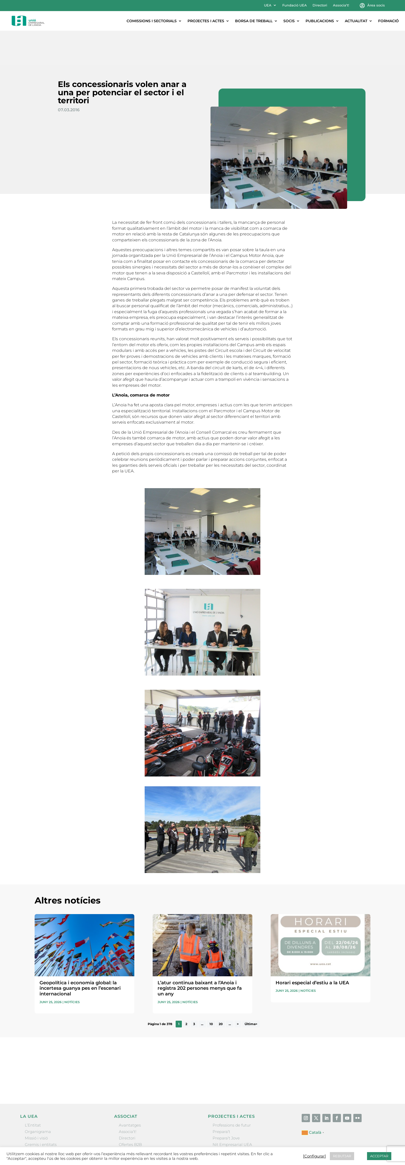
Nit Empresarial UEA (232, 1110)
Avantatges (130, 1091)
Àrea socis (376, 5)
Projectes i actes (206, 21)
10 (211, 990)
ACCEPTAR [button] (379, 1156)
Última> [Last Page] (251, 990)
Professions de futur (232, 1091)
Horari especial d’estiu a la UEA (312, 949)
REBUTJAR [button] (342, 1156)
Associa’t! (341, 5)
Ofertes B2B (130, 1110)
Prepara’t (221, 1097)
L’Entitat (33, 1091)
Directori (320, 5)
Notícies (72, 968)
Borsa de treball (253, 21)
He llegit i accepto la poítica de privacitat (276, 1039)
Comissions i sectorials (152, 21)
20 (221, 990)
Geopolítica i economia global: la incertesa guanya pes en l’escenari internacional (80, 954)
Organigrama (38, 1097)
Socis (289, 21)
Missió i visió (36, 1103)
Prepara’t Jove (226, 1103)
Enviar (358, 1048)
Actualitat (356, 21)
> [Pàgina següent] (238, 990)
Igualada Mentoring (232, 1123)
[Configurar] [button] (314, 1156)
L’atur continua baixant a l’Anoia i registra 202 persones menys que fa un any (200, 954)
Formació (388, 21)
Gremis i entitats (41, 1110)
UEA (267, 5)
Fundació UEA (294, 5)
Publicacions (320, 21)
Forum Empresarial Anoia (237, 1116)
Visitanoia (222, 1130)
